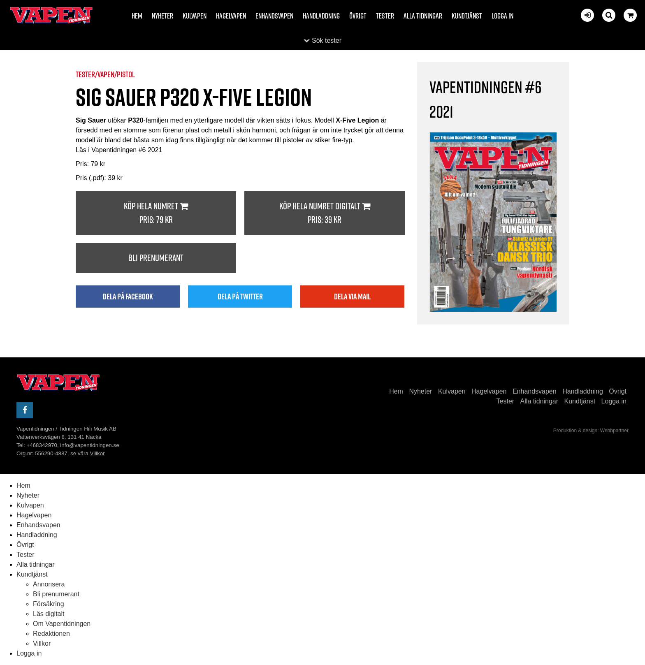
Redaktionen (51, 633)
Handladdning (321, 16)
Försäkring (48, 603)
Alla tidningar (423, 16)
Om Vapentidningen (61, 623)
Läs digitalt (49, 613)
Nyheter (162, 16)
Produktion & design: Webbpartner (591, 430)
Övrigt (358, 16)
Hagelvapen (231, 16)
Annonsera (49, 584)
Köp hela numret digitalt (324, 213)
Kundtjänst (467, 16)
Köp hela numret (156, 213)
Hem (137, 16)
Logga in (502, 16)
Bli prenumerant (155, 258)
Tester (385, 16)
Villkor (97, 453)
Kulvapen (194, 16)
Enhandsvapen (274, 16)
